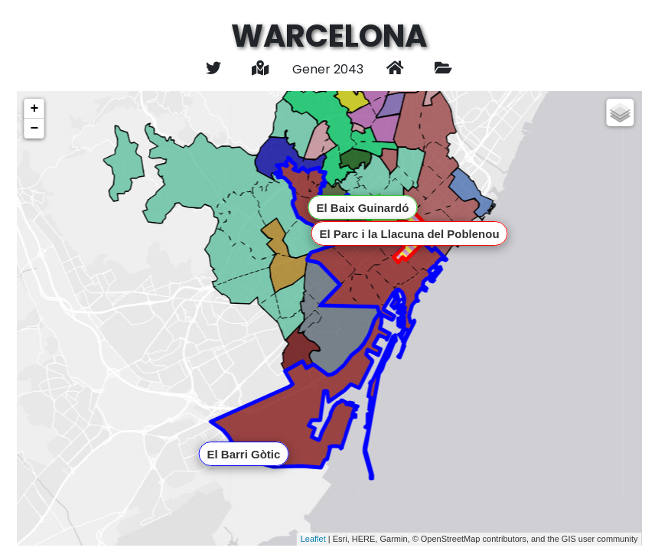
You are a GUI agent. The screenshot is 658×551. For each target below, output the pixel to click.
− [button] (35, 128)
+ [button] (35, 108)
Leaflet (313, 538)
